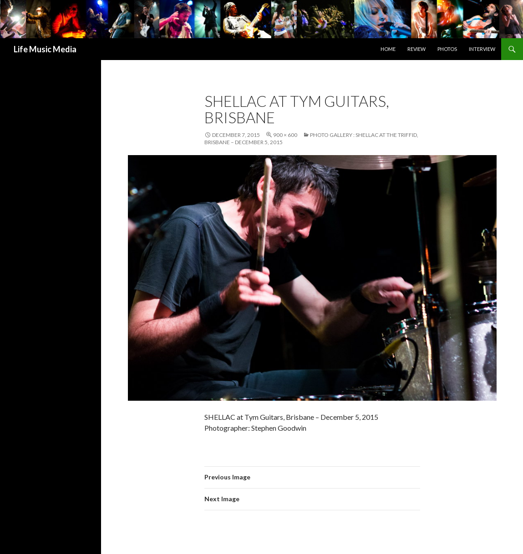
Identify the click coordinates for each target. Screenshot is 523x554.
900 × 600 (285, 134)
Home (388, 49)
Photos (447, 49)
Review (416, 49)
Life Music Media (45, 49)
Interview (482, 49)
